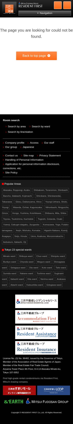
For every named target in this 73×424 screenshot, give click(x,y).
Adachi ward (17, 285)
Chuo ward (41, 256)
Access (34, 142)
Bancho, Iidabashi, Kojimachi (17, 196)
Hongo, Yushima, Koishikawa (26, 213)
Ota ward (33, 267)
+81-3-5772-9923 (58, 5)
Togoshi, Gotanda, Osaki (50, 219)
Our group (11, 147)
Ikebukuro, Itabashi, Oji (14, 242)
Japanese (28, 147)
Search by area (17, 126)
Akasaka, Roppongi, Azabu (16, 190)
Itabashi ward (17, 279)
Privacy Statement (50, 155)
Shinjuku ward (58, 256)
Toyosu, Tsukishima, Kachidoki (18, 219)
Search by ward (41, 126)
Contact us (11, 155)
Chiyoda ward (26, 262)
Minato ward (9, 256)
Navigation (46, 13)
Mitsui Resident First (10, 9)
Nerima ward (46, 279)
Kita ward (32, 279)
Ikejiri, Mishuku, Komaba (28, 230)
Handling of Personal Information (24, 159)
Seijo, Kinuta (20, 236)
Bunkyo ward (9, 262)
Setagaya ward (18, 267)
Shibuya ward (26, 256)
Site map (28, 155)
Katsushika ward (34, 285)
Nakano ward (26, 273)
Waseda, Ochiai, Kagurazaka (27, 207)
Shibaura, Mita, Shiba (55, 213)
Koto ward (47, 267)
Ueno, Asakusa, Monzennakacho (47, 236)
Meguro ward (43, 262)
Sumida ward (9, 273)
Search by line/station (20, 131)
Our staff (49, 142)
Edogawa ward (54, 285)
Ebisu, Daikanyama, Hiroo (29, 202)
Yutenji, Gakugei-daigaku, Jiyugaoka (21, 225)
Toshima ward (44, 273)
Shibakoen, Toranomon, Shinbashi (51, 190)
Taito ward (61, 267)
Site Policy (11, 172)
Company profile (14, 142)
